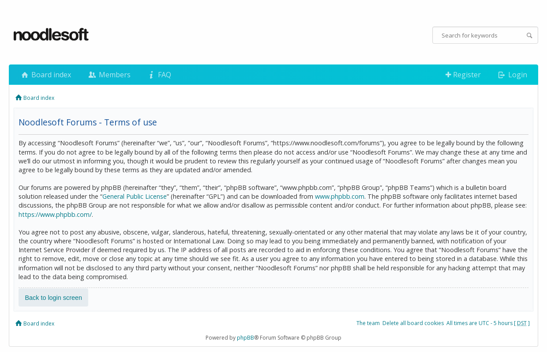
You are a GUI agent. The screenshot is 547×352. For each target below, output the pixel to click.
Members (108, 74)
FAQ (158, 74)
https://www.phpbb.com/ (55, 214)
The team (368, 323)
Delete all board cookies (413, 323)
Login (512, 74)
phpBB (245, 337)
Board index (45, 74)
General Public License (134, 196)
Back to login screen (53, 297)
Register (463, 74)
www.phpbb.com (339, 196)
